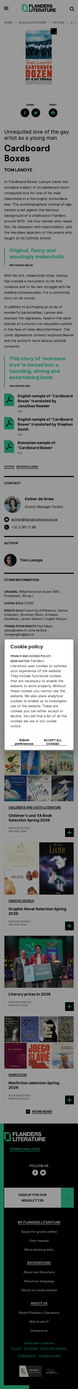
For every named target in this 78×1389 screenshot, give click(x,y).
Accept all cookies (53, 741)
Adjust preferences (24, 742)
